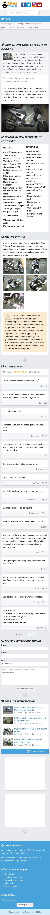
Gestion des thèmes (13, 877)
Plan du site (9, 874)
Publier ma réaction (25, 688)
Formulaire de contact (13, 880)
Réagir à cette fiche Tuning (23, 641)
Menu (6, 18)
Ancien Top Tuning (37, 751)
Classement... (9, 900)
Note (3, 660)
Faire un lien (9, 883)
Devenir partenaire (25, 905)
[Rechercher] (41, 13)
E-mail (4, 653)
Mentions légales (11, 886)
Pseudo (5, 645)
